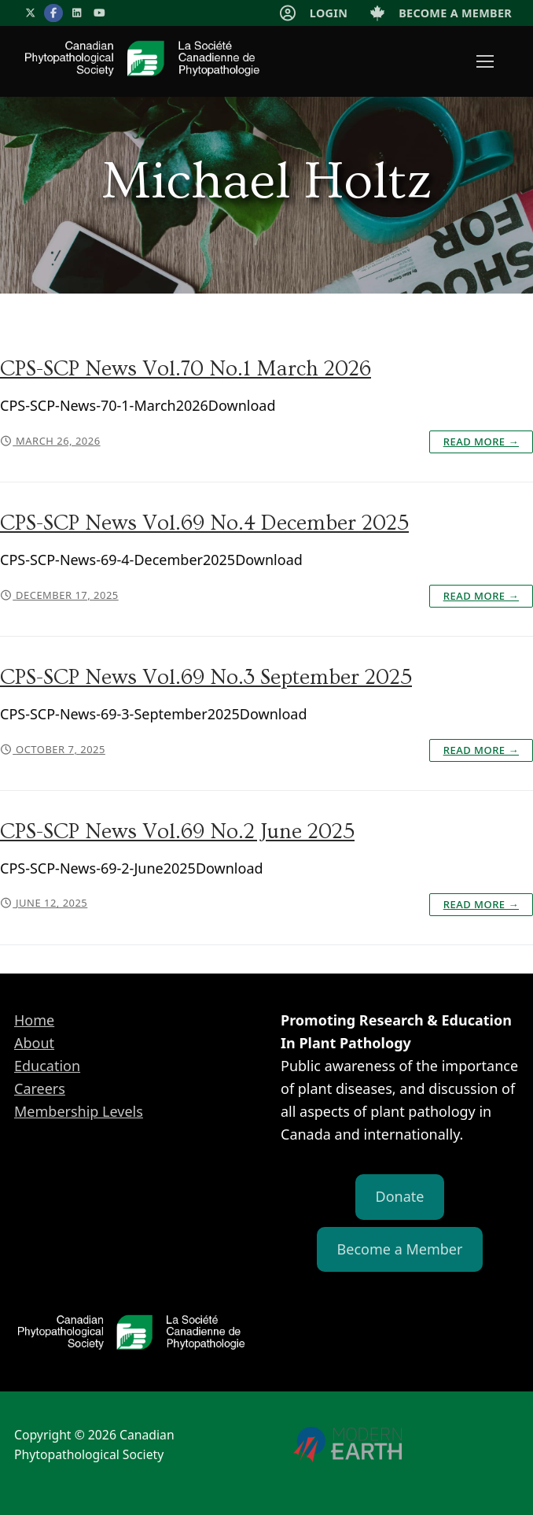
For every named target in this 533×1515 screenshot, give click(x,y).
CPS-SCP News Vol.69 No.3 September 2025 (206, 677)
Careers (39, 1088)
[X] (30, 13)
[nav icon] (485, 61)
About (34, 1042)
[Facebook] (53, 13)
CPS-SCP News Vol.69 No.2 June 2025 (177, 832)
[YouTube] (99, 13)
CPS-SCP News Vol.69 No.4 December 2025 (204, 523)
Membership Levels (78, 1111)
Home (34, 1020)
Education (47, 1065)
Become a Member (400, 1249)
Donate (400, 1196)
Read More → (481, 441)
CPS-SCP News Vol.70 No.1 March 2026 (185, 369)
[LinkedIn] (77, 13)
